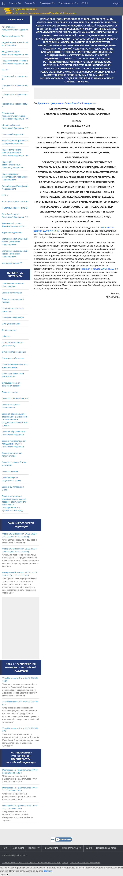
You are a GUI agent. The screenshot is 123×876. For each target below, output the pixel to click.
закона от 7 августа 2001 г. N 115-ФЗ (99, 269)
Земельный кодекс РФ (12, 134)
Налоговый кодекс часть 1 (14, 201)
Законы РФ (30, 3)
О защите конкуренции (13, 317)
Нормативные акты (106, 848)
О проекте (7, 862)
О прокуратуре (9, 330)
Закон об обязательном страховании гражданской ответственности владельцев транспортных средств (14, 420)
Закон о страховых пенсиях (15, 398)
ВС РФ (84, 3)
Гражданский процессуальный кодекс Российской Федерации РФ (15, 116)
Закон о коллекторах (12, 293)
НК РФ (5, 195)
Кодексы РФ (15, 3)
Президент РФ (47, 3)
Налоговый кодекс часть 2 (14, 208)
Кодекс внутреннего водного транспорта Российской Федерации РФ (15, 153)
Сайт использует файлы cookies (85, 862)
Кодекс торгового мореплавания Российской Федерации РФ (15, 177)
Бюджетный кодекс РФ (13, 36)
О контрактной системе (13, 358)
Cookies (48, 871)
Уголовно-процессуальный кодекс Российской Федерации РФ (14, 254)
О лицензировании (11, 324)
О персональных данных (14, 352)
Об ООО (6, 336)
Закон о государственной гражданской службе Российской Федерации (14, 444)
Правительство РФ (68, 3)
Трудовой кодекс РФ (11, 232)
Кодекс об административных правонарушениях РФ (12, 165)
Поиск (5, 848)
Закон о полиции (10, 392)
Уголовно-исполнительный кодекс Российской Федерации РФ (14, 242)
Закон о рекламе (10, 471)
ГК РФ (5, 70)
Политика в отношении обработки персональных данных (40, 862)
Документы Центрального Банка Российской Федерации (67, 103)
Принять (4, 874)
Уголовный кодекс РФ (12, 263)
